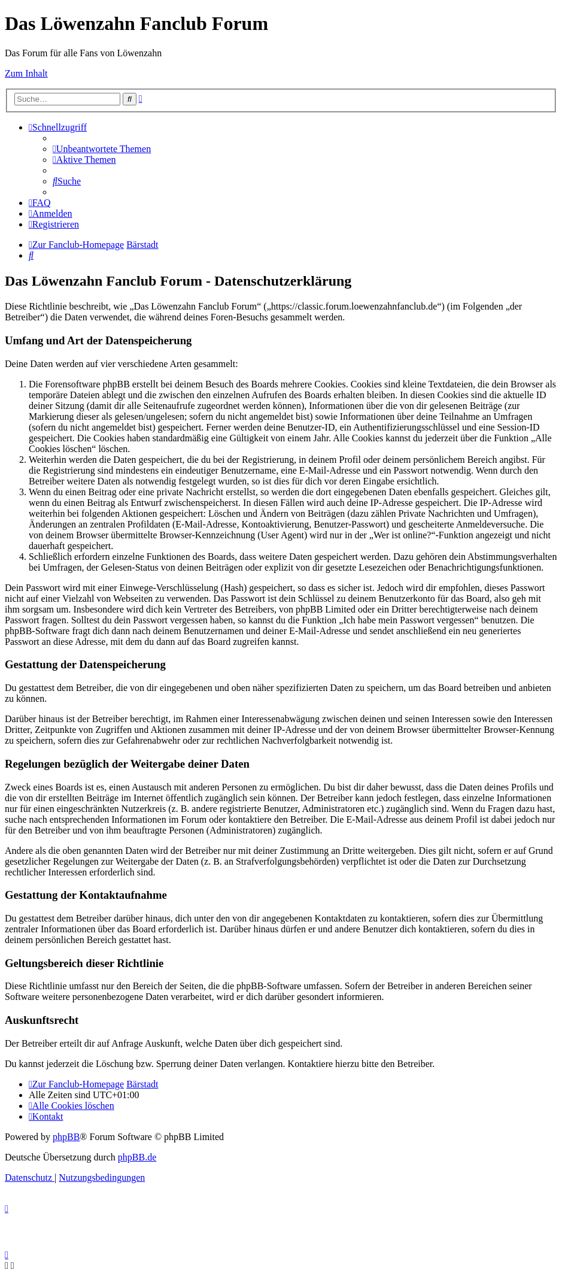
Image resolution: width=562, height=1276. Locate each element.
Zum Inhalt (26, 73)
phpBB (66, 1137)
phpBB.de (137, 1157)
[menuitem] (102, 149)
